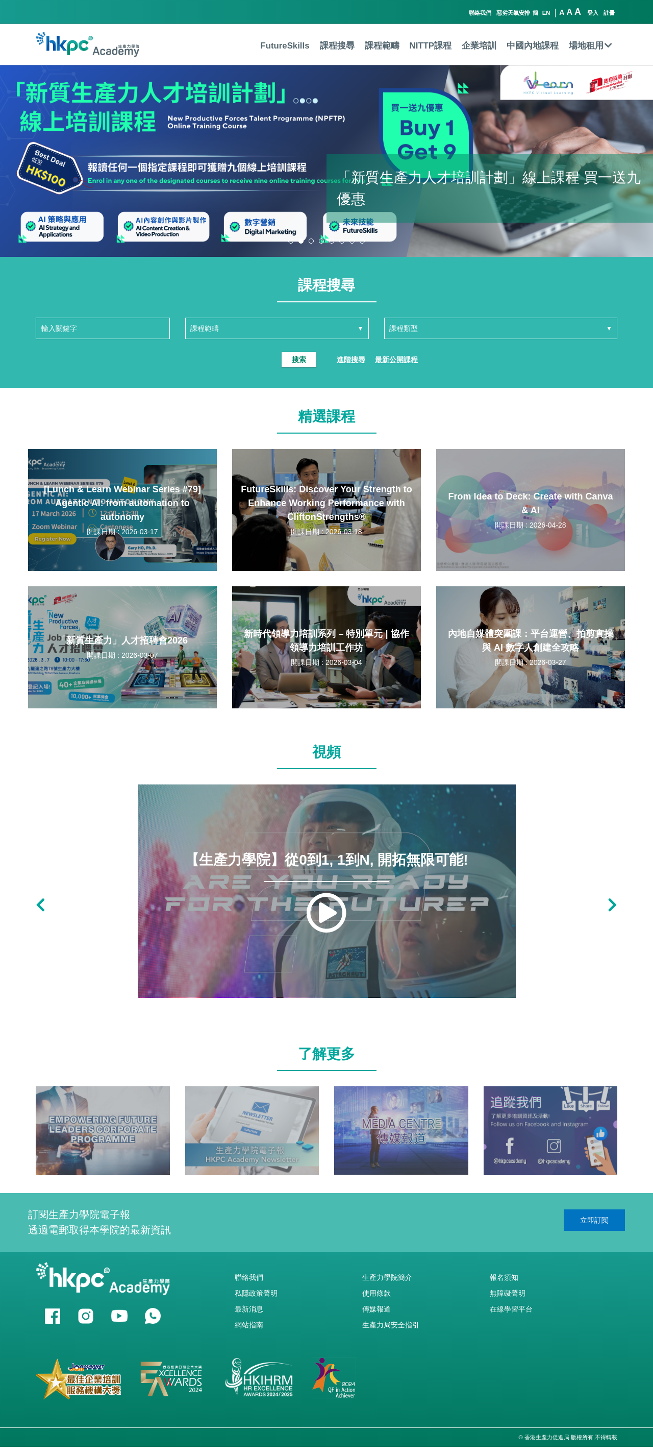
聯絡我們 (480, 13)
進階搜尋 (351, 359)
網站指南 (249, 1325)
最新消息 (249, 1309)
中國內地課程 (533, 46)
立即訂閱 (594, 1220)
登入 (592, 13)
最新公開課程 (396, 359)
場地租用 (590, 46)
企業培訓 (479, 46)
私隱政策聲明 (256, 1293)
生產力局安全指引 (390, 1325)
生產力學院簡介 (387, 1277)
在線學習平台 (511, 1309)
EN (546, 13)
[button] (290, 241)
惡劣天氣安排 (513, 13)
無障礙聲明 (507, 1293)
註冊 (609, 13)
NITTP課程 (430, 46)
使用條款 (376, 1293)
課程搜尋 (337, 46)
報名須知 (504, 1277)
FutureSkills (284, 46)
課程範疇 (382, 46)
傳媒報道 (376, 1309)
